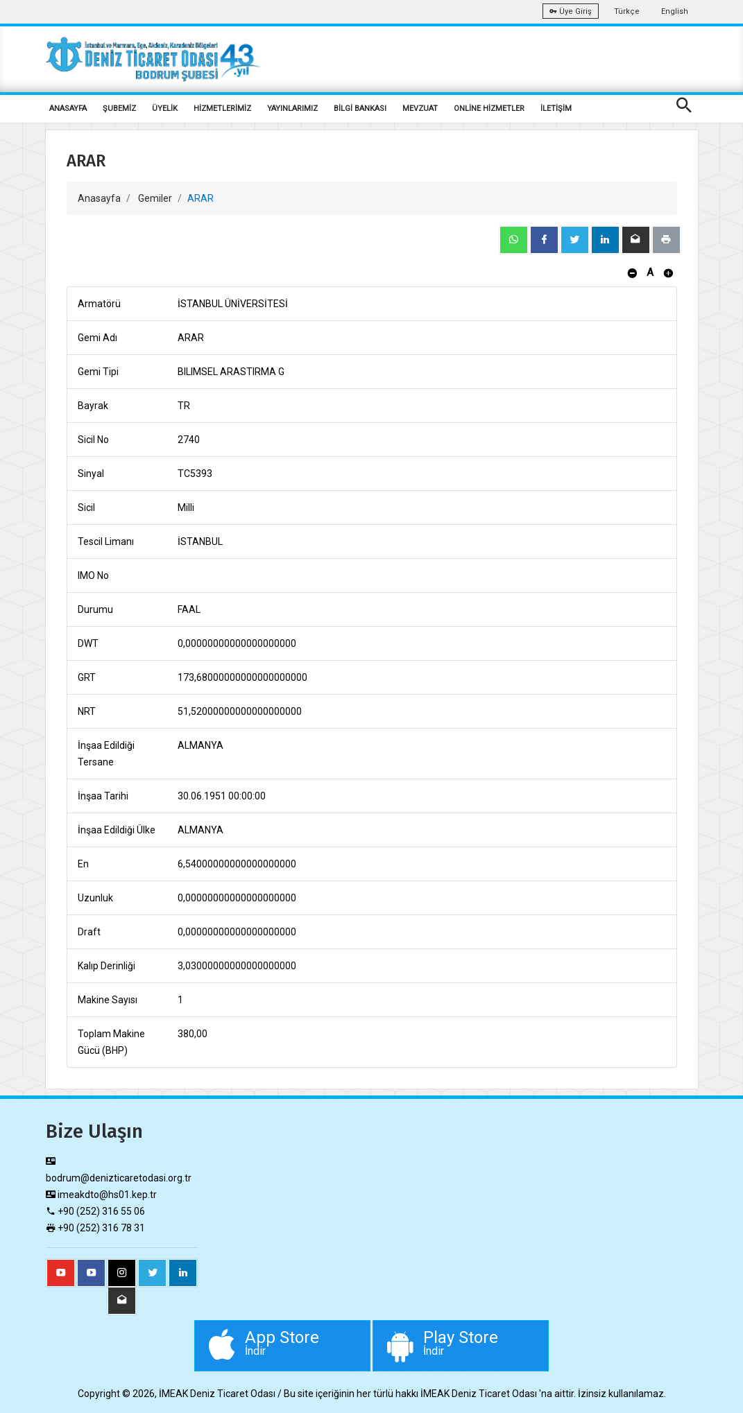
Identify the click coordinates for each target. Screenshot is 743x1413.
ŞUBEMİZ (119, 108)
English (674, 11)
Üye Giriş (570, 11)
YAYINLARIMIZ (292, 108)
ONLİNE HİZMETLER (489, 108)
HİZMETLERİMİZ (222, 108)
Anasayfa (99, 198)
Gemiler (155, 198)
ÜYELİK (165, 108)
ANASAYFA (68, 108)
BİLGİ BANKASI (360, 108)
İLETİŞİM (556, 108)
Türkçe (627, 11)
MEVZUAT (420, 108)
